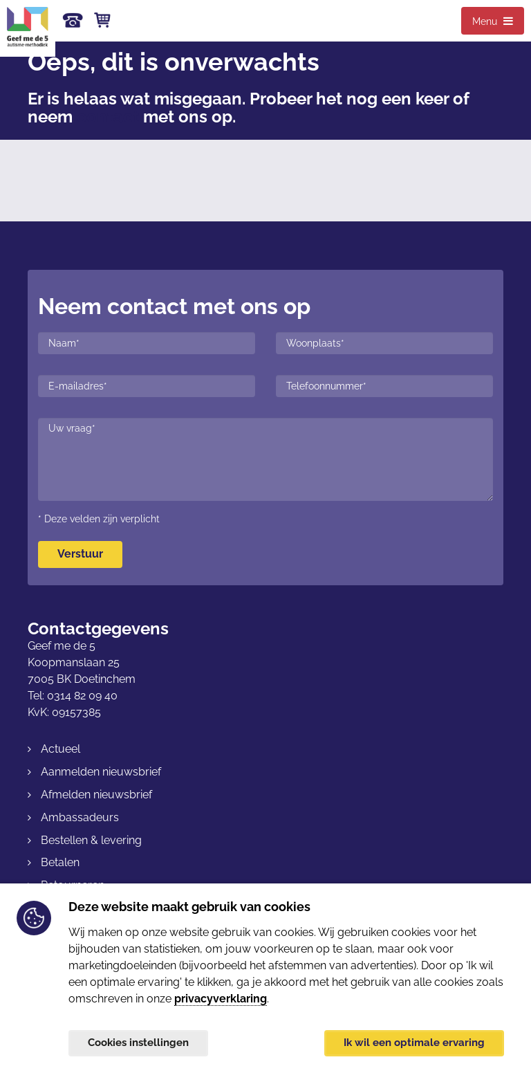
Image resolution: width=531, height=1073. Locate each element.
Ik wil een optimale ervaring (410, 1041)
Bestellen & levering (91, 840)
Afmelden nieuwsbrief (96, 794)
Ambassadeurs (80, 817)
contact (108, 117)
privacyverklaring (220, 995)
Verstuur (80, 553)
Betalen (60, 862)
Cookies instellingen (142, 1041)
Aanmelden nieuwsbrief (101, 771)
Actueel (60, 748)
